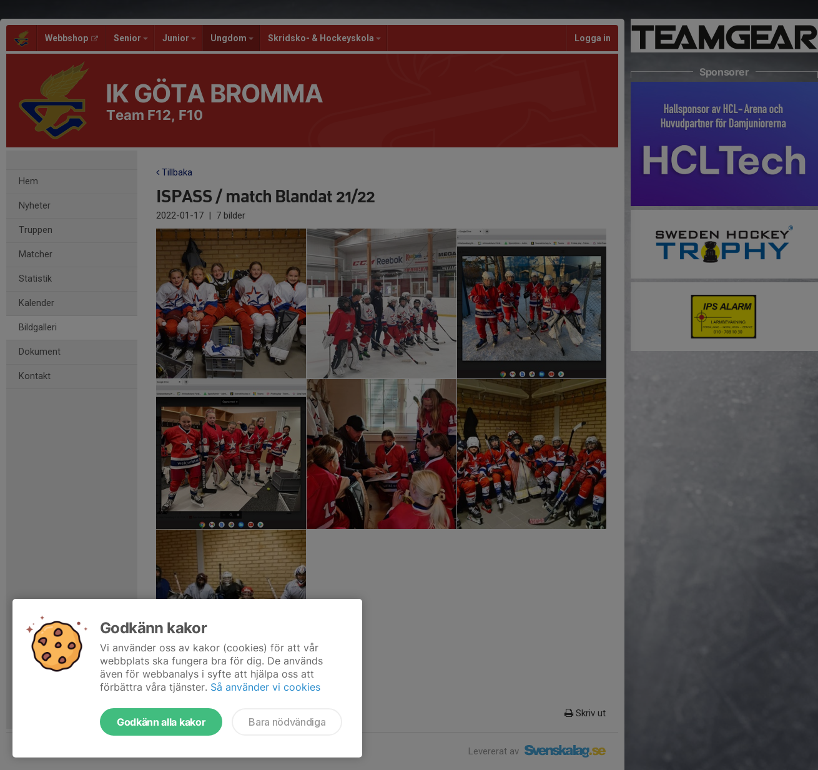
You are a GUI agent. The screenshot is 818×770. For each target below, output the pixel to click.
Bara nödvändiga (287, 722)
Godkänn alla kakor (161, 722)
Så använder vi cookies (265, 687)
